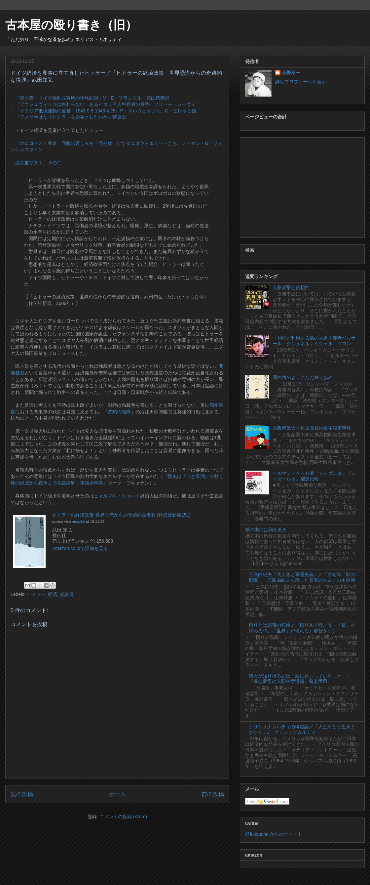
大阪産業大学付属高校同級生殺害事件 (312, 428)
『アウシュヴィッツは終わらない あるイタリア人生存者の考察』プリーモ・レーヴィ (105, 104)
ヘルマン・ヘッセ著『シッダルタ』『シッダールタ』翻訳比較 (314, 476)
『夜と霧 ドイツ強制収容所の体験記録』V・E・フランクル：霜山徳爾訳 (92, 98)
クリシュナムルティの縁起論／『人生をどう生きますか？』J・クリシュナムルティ (302, 729)
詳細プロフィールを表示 (300, 81)
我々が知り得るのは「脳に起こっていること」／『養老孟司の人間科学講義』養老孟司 (300, 678)
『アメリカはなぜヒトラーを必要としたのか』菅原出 (70, 117)
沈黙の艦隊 (119, 411)
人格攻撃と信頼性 (291, 287)
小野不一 (291, 72)
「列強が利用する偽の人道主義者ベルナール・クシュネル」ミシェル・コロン (314, 340)
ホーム (117, 794)
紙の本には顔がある (266, 529)
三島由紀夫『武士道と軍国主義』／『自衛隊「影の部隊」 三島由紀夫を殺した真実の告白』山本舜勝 (302, 577)
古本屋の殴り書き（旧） (71, 25)
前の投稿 (213, 794)
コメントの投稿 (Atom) (123, 816)
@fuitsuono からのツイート (273, 834)
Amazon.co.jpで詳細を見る (80, 548)
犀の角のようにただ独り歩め (303, 377)
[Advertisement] (302, 186)
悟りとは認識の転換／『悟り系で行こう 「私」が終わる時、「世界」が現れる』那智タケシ (302, 627)
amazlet (78, 522)
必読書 (67, 594)
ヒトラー (36, 594)
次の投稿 (22, 794)
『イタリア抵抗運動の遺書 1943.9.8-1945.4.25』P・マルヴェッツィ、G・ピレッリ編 (105, 110)
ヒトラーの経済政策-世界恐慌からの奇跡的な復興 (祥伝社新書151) (121, 515)
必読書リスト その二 (38, 162)
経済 (52, 594)
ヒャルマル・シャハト (117, 495)
